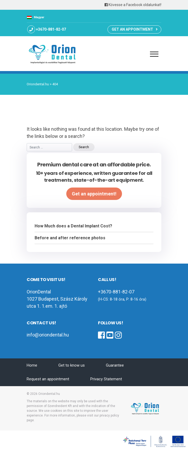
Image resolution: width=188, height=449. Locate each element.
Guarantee (115, 365)
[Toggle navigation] (154, 53)
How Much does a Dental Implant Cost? (73, 225)
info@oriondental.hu (48, 335)
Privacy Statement (106, 379)
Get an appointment (132, 29)
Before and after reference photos (70, 237)
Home (32, 365)
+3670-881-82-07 (51, 29)
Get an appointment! (94, 194)
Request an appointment (48, 379)
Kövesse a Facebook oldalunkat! (133, 5)
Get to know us (71, 365)
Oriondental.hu (49, 394)
